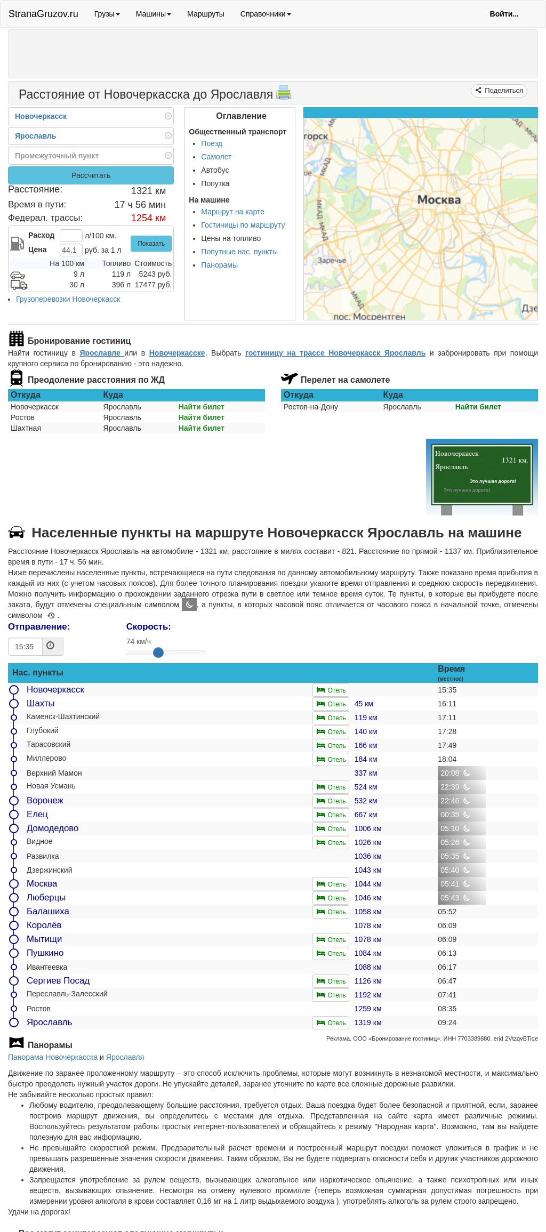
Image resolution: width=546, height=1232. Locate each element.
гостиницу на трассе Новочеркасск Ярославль (335, 353)
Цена (37, 249)
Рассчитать (90, 175)
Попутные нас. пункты (239, 251)
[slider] (158, 652)
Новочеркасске (177, 353)
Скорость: (148, 627)
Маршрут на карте (232, 211)
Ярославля (125, 1057)
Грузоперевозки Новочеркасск (68, 299)
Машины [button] (153, 14)
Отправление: (39, 627)
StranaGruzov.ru (43, 14)
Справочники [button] (265, 14)
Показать (151, 243)
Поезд (211, 143)
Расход (41, 235)
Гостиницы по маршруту (243, 225)
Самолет (216, 156)
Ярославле (101, 353)
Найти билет (201, 406)
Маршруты (205, 14)
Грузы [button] (107, 14)
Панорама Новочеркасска (53, 1057)
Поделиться (503, 90)
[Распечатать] (283, 96)
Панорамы (219, 265)
